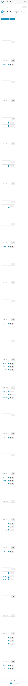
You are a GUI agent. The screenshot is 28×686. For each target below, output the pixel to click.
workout (5, 637)
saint (4, 668)
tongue (4, 64)
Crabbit (4, 437)
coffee (4, 246)
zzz (3, 526)
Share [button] (12, 18)
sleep (4, 523)
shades (4, 551)
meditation (5, 369)
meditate (5, 363)
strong (4, 640)
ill (3, 394)
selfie (4, 573)
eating (4, 483)
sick (4, 391)
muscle (4, 644)
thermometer (6, 397)
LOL (4, 126)
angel (4, 665)
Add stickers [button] (5, 18)
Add (13, 41)
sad (4, 166)
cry (3, 323)
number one (6, 576)
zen (4, 366)
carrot (4, 480)
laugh (4, 123)
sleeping (5, 530)
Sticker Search (6, 2)
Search (24, 6)
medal (4, 579)
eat (3, 477)
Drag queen (5, 206)
